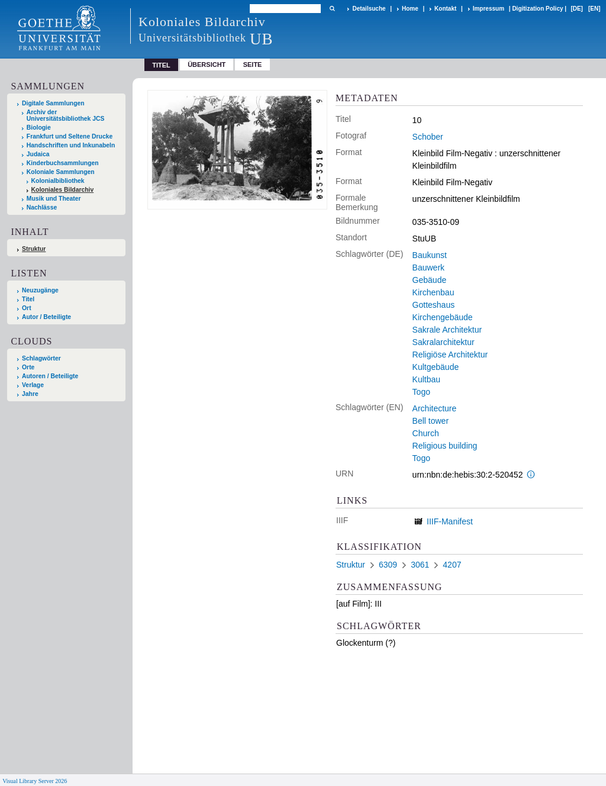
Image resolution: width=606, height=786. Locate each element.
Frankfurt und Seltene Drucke (70, 136)
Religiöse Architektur (450, 354)
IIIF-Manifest (450, 521)
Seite (252, 64)
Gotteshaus (433, 305)
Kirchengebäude (442, 317)
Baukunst (429, 255)
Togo (421, 392)
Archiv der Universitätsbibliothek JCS (66, 115)
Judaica (38, 154)
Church (425, 433)
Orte (28, 367)
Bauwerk (428, 267)
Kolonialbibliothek (58, 181)
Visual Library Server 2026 (34, 781)
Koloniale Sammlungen (61, 172)
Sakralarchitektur (443, 342)
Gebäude (429, 280)
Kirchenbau (433, 292)
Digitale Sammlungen (53, 103)
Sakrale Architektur (447, 329)
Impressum (488, 8)
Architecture (434, 408)
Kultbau (426, 379)
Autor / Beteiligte (46, 317)
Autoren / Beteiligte (50, 376)
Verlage (33, 385)
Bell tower (430, 421)
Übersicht (206, 64)
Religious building (445, 445)
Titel (28, 299)
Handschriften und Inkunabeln (71, 145)
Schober (427, 136)
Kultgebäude (435, 367)
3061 (420, 564)
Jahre (30, 394)
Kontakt (445, 8)
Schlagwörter (41, 358)
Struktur (34, 249)
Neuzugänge (40, 290)
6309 (388, 564)
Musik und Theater (54, 198)
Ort (26, 308)
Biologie (39, 127)
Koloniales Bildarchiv (62, 189)
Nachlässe (42, 207)
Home (410, 8)
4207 (452, 564)
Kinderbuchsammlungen (63, 163)
